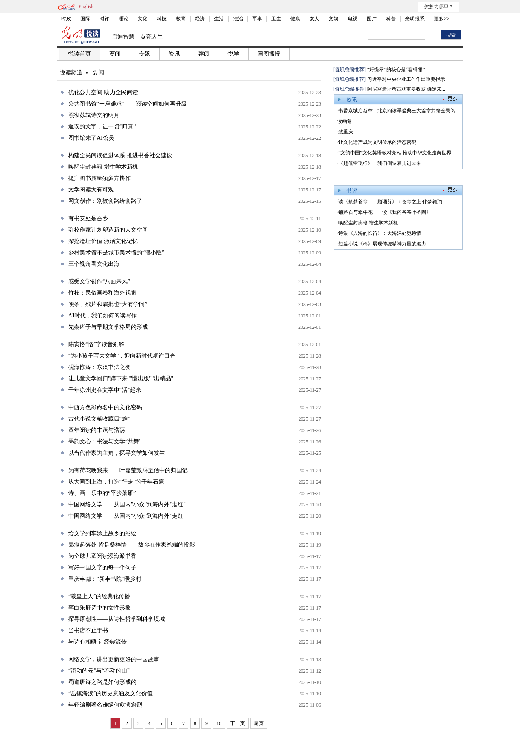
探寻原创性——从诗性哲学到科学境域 (116, 619)
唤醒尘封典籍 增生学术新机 (103, 167)
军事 (257, 19)
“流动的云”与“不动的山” (99, 671)
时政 (66, 19)
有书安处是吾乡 (88, 218)
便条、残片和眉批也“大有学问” (107, 304)
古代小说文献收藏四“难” (99, 419)
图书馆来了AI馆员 (91, 138)
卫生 (276, 19)
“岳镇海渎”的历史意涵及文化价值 (110, 693)
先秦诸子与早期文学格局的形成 (108, 327)
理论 (123, 19)
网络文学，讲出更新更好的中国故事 (113, 659)
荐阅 (204, 54)
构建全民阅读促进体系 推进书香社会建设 (120, 155)
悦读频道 (71, 72)
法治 (238, 19)
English (85, 6)
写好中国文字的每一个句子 (102, 567)
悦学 (233, 54)
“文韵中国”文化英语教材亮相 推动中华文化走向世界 (394, 153)
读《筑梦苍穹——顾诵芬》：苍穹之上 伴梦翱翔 (390, 201)
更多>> (441, 19)
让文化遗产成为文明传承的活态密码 (377, 142)
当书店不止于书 (88, 630)
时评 (104, 19)
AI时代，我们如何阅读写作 (102, 315)
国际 (85, 19)
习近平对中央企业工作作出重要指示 (406, 79)
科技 (162, 19)
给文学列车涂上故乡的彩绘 (102, 533)
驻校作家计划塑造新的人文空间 (108, 230)
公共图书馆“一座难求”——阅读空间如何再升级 (127, 104)
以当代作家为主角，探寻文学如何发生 (116, 453)
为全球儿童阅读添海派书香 (102, 556)
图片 (372, 19)
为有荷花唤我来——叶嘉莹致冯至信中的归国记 (128, 470)
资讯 (174, 54)
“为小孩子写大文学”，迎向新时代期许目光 (122, 356)
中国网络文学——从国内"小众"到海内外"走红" (127, 504)
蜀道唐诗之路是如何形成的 (102, 682)
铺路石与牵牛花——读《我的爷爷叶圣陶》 (384, 212)
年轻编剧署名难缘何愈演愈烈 (105, 705)
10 (219, 723)
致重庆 (345, 132)
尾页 (259, 723)
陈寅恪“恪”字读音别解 (96, 344)
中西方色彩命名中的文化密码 (105, 407)
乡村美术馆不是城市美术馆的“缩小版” (116, 253)
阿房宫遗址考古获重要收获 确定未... (406, 89)
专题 (144, 54)
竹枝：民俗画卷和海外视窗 (102, 293)
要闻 (115, 54)
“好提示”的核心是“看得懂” (396, 69)
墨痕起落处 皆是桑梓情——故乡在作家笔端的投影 (131, 545)
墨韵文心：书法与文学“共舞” (104, 441)
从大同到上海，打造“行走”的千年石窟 (116, 482)
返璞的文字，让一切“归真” (102, 127)
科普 (391, 19)
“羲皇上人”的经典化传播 (99, 596)
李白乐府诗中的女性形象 (99, 608)
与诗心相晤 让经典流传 (97, 642)
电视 (353, 19)
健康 (295, 19)
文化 (142, 19)
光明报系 (415, 19)
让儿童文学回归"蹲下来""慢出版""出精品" (120, 378)
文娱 (333, 19)
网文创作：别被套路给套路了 (105, 201)
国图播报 (269, 54)
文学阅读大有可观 (91, 190)
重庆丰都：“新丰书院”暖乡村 (104, 579)
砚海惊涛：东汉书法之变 (99, 367)
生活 (219, 19)
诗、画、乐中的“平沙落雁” (102, 493)
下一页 (237, 723)
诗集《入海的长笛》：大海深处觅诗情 (379, 233)
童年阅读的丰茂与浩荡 (96, 430)
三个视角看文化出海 (93, 264)
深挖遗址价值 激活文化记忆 (103, 241)
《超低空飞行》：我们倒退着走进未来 (379, 163)
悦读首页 (79, 54)
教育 (181, 19)
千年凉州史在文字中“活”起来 (104, 390)
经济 (200, 19)
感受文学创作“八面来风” (99, 281)
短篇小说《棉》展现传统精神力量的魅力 (382, 244)
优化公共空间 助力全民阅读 (103, 92)
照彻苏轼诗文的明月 (93, 115)
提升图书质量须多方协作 (99, 178)
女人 (314, 19)
